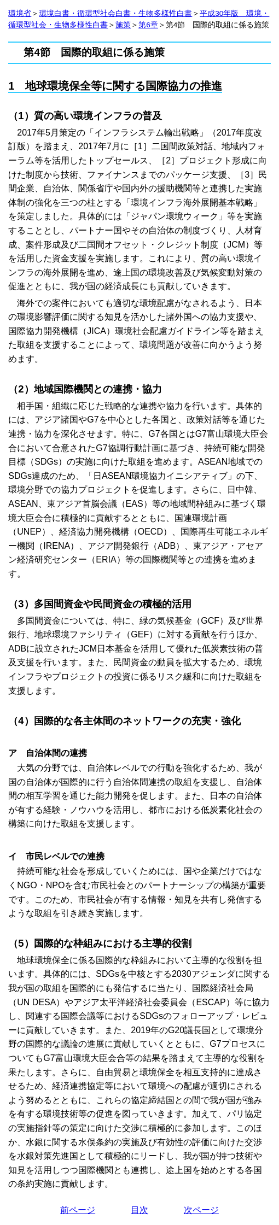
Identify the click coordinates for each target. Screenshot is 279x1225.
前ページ (77, 1210)
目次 (139, 1210)
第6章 (148, 25)
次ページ (201, 1210)
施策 (123, 25)
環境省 (19, 13)
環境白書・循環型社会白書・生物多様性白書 (115, 13)
